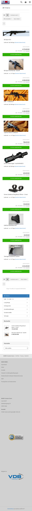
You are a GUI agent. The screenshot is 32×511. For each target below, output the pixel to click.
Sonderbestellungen (9, 309)
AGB (2, 378)
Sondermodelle (8, 312)
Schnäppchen (7, 305)
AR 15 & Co (6, 295)
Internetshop (10, 508)
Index (2, 367)
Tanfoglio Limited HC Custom (12, 256)
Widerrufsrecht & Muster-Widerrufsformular (12, 376)
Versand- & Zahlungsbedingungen (9, 373)
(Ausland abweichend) (20, 42)
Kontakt (3, 370)
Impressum (4, 364)
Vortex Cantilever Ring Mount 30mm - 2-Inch (16, 194)
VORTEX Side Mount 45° (10, 225)
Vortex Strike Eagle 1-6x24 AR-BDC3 (13, 163)
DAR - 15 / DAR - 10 (8, 299)
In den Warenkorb (16, 54)
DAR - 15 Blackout (8, 101)
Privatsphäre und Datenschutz (8, 381)
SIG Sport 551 (7, 39)
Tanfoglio (6, 316)
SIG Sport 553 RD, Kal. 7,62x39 (12, 70)
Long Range (7, 302)
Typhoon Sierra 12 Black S (11, 132)
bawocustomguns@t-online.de (12, 412)
